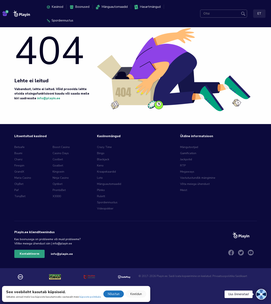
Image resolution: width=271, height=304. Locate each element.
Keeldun (136, 294)
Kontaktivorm (29, 254)
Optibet (57, 184)
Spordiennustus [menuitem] (60, 20)
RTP (183, 165)
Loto (100, 178)
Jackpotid (186, 159)
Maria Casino (22, 178)
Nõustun (114, 294)
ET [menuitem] (259, 13)
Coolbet (58, 159)
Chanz (18, 159)
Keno (100, 165)
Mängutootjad (189, 147)
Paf (16, 190)
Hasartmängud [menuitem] (147, 7)
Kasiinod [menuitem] (55, 7)
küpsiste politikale (90, 296)
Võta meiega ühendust (195, 184)
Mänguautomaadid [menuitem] (112, 7)
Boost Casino (61, 147)
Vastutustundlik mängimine (197, 178)
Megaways (187, 172)
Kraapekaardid (106, 172)
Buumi (18, 153)
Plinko (101, 190)
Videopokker (105, 208)
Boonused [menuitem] (79, 7)
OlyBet (18, 184)
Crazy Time (104, 147)
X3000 (57, 196)
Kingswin (58, 172)
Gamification (188, 153)
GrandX (19, 172)
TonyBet (19, 196)
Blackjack (103, 159)
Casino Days (61, 153)
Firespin (19, 165)
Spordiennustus (107, 202)
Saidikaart (241, 276)
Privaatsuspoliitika (223, 276)
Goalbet (58, 165)
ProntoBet (59, 190)
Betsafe (19, 147)
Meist (183, 190)
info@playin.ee (48, 98)
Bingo (100, 153)
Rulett (101, 196)
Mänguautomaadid (109, 184)
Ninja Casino (61, 178)
